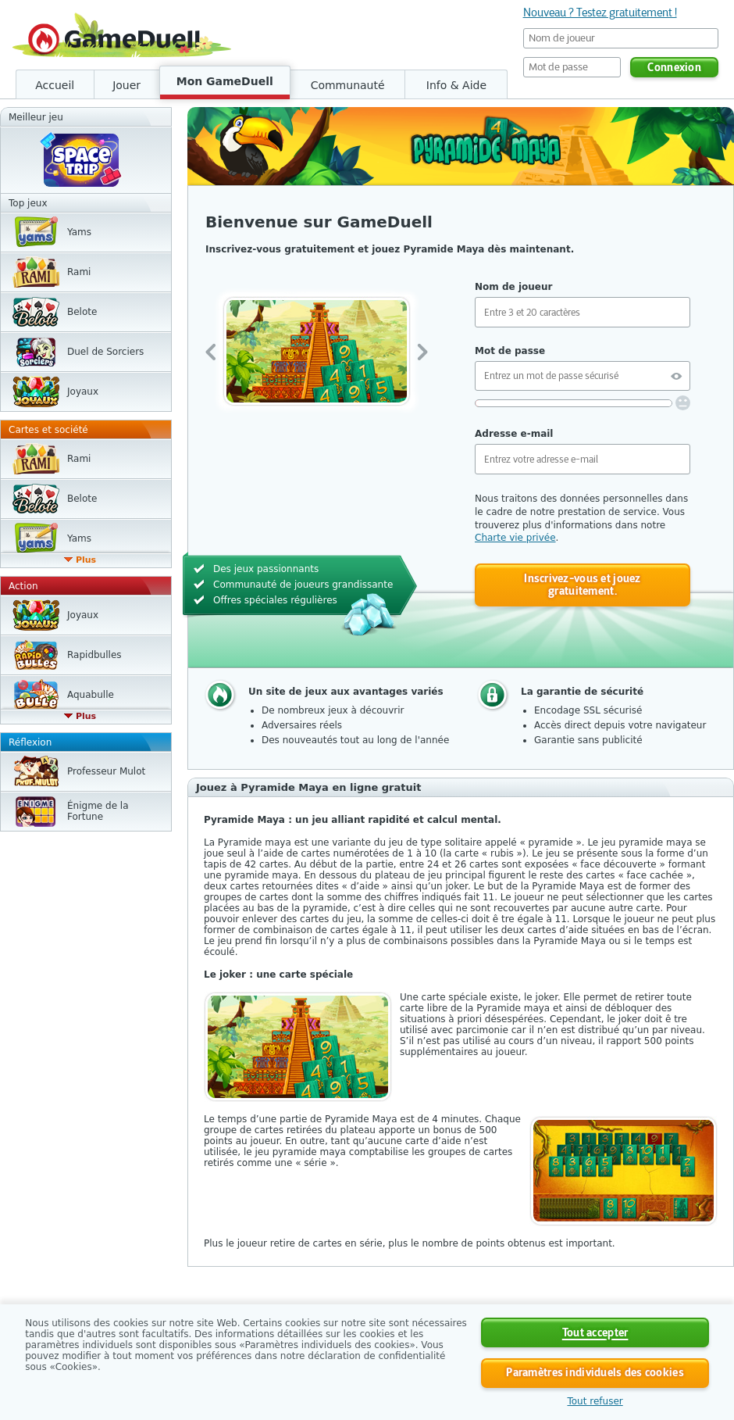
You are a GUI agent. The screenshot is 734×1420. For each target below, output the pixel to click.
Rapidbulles (94, 654)
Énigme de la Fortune (98, 811)
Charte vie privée (515, 537)
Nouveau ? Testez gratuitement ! (600, 12)
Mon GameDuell (224, 81)
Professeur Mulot (106, 771)
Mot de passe (510, 350)
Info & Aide (456, 85)
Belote (82, 311)
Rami (79, 271)
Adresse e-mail (514, 433)
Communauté (348, 85)
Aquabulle (90, 694)
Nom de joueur (513, 286)
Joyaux (82, 391)
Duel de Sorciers (105, 351)
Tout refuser (594, 1401)
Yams (79, 232)
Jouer (126, 85)
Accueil (54, 85)
